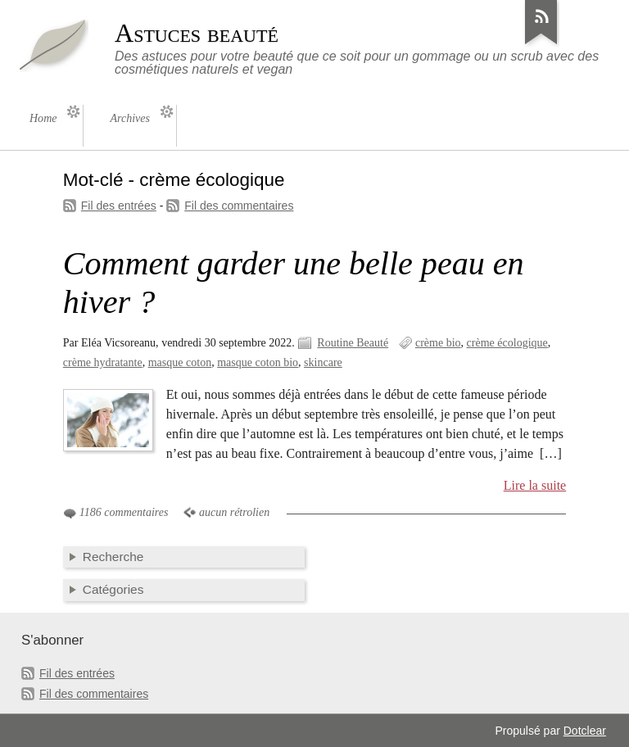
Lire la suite (535, 485)
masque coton (179, 362)
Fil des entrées (118, 205)
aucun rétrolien (234, 512)
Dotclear (584, 730)
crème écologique (507, 343)
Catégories (113, 589)
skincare (323, 362)
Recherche (113, 557)
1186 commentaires (124, 512)
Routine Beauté (352, 343)
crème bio (438, 343)
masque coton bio (257, 362)
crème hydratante (103, 362)
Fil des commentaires (238, 205)
